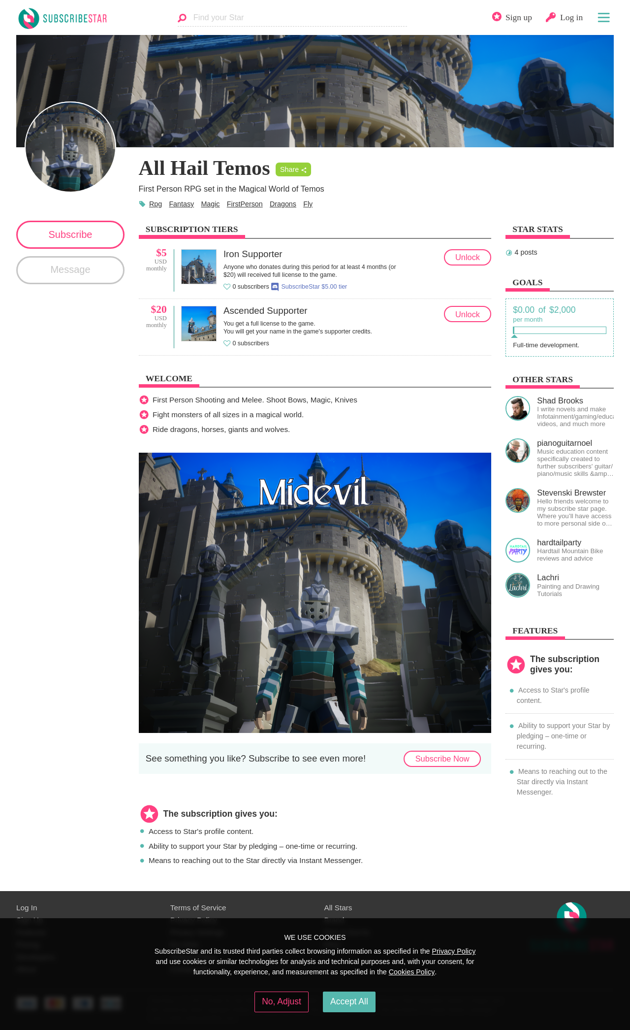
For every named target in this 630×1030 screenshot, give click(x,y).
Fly (308, 204)
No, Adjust (281, 1001)
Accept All (349, 1001)
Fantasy (181, 204)
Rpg (155, 204)
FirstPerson (245, 204)
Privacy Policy (453, 951)
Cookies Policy (412, 972)
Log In (26, 907)
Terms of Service (198, 907)
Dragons (283, 204)
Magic (210, 204)
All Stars (338, 907)
